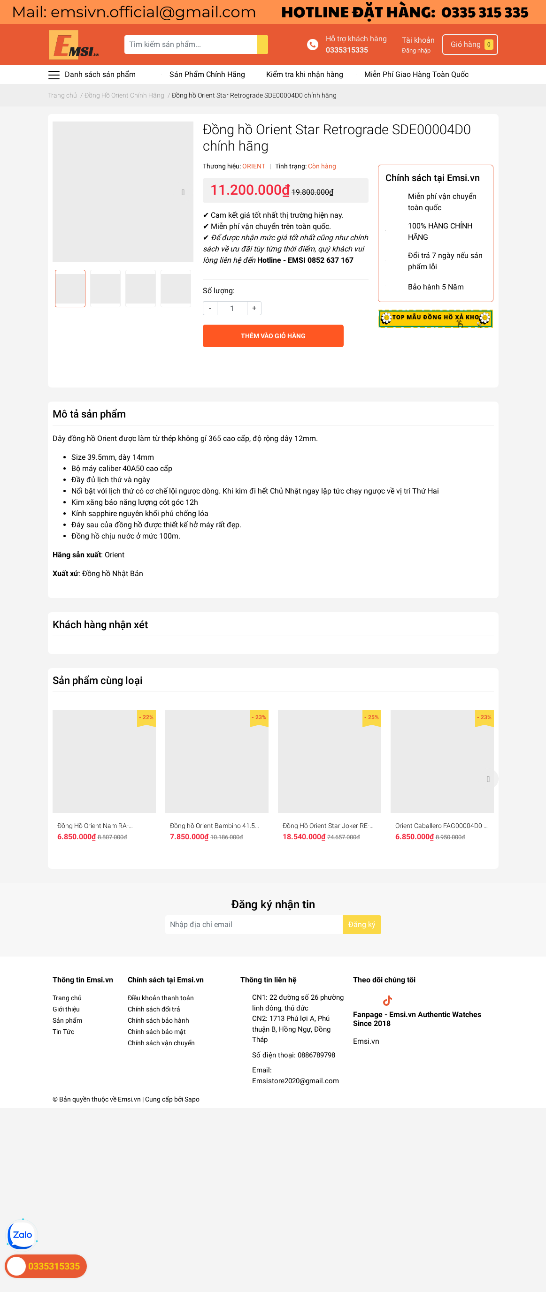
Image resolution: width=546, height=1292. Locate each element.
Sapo (192, 1099)
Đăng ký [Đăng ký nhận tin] (362, 924)
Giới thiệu (66, 1009)
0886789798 (316, 1055)
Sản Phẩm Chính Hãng (207, 74)
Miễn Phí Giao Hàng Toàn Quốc (416, 74)
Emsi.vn (366, 1041)
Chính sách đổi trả (154, 1009)
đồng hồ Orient (92, 438)
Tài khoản (418, 40)
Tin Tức (63, 1031)
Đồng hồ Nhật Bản (112, 573)
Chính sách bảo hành (158, 1020)
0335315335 (347, 50)
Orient (114, 554)
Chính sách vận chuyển (161, 1043)
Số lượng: (219, 290)
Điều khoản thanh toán (161, 998)
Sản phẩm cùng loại (98, 680)
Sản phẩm (67, 1020)
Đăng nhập (416, 50)
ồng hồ (130, 524)
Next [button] (183, 192)
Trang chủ (67, 998)
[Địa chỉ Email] (273, 924)
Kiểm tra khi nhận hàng (304, 74)
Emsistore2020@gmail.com (295, 1081)
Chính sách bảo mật (157, 1031)
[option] (123, 192)
